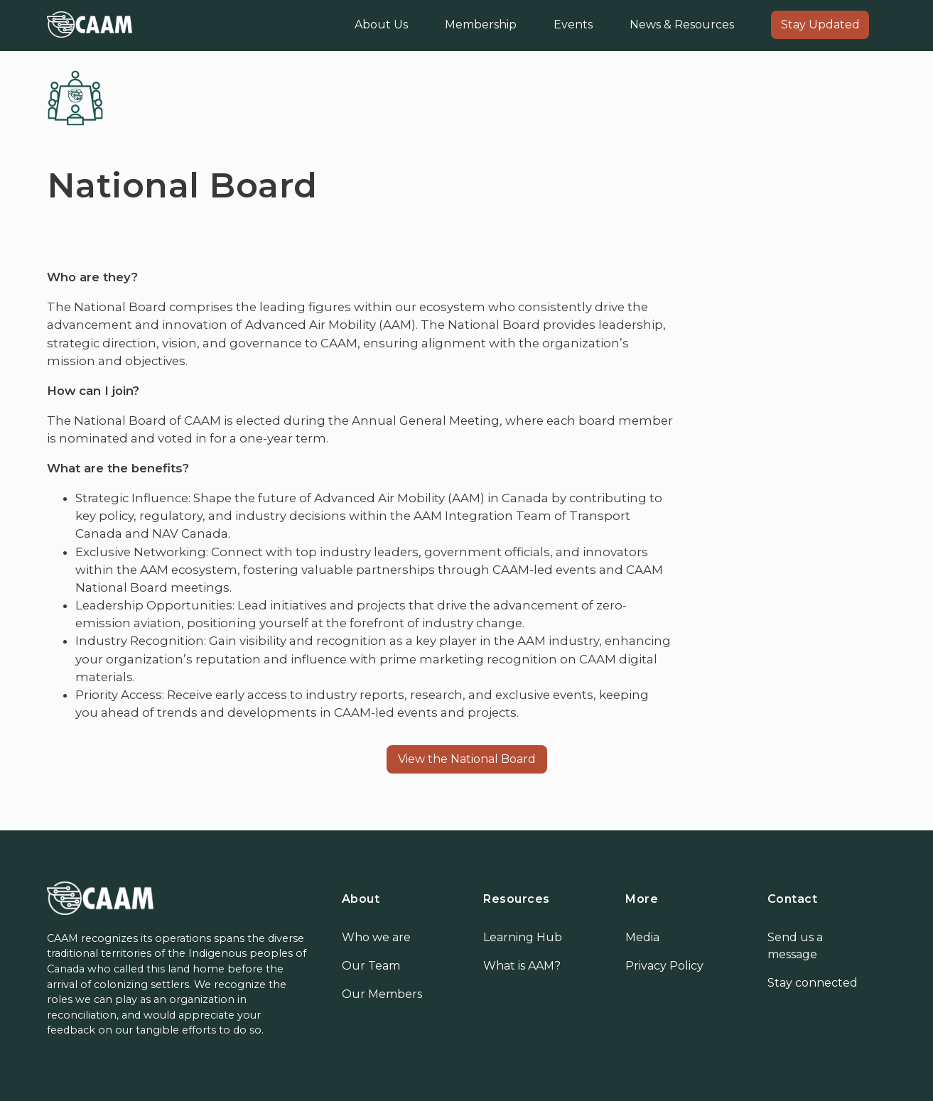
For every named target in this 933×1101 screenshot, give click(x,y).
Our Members (382, 994)
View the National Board (467, 759)
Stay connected (812, 982)
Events (573, 24)
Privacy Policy (664, 965)
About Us (381, 24)
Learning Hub (522, 937)
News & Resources (682, 24)
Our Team (371, 965)
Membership (481, 24)
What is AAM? (522, 965)
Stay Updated (820, 24)
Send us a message (795, 946)
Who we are (376, 937)
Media (642, 937)
